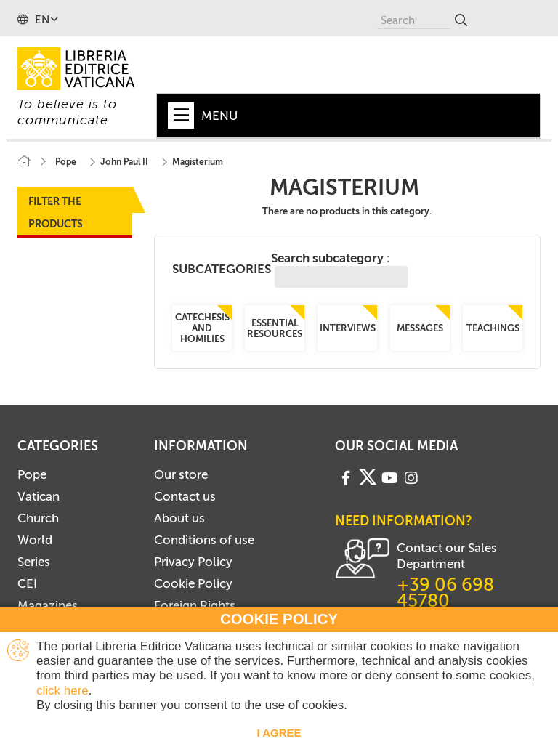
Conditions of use (204, 540)
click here (62, 691)
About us (179, 518)
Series (33, 561)
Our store (181, 474)
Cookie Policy (193, 583)
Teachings (492, 328)
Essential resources (274, 328)
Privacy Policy (193, 561)
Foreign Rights (194, 605)
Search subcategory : (339, 269)
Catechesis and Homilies (201, 328)
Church (38, 518)
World (34, 540)
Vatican (38, 496)
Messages (420, 328)
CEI (27, 583)
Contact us (185, 496)
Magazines (47, 605)
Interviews (347, 328)
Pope (31, 474)
